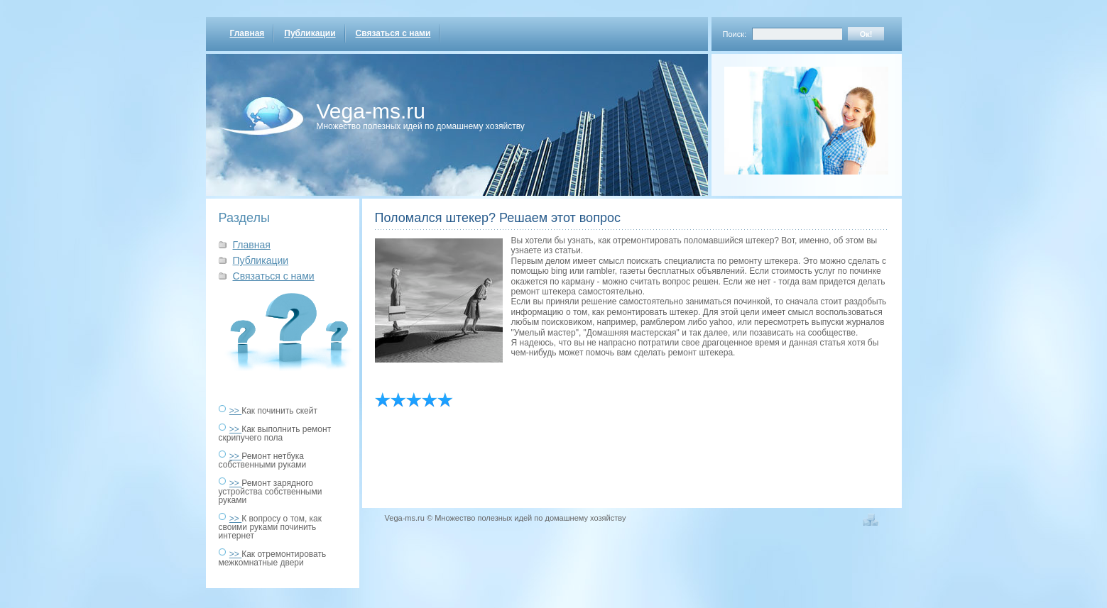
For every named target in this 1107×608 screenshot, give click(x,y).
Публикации (309, 33)
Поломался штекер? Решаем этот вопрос (498, 218)
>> (235, 411)
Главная (247, 33)
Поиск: (735, 34)
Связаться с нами (393, 33)
